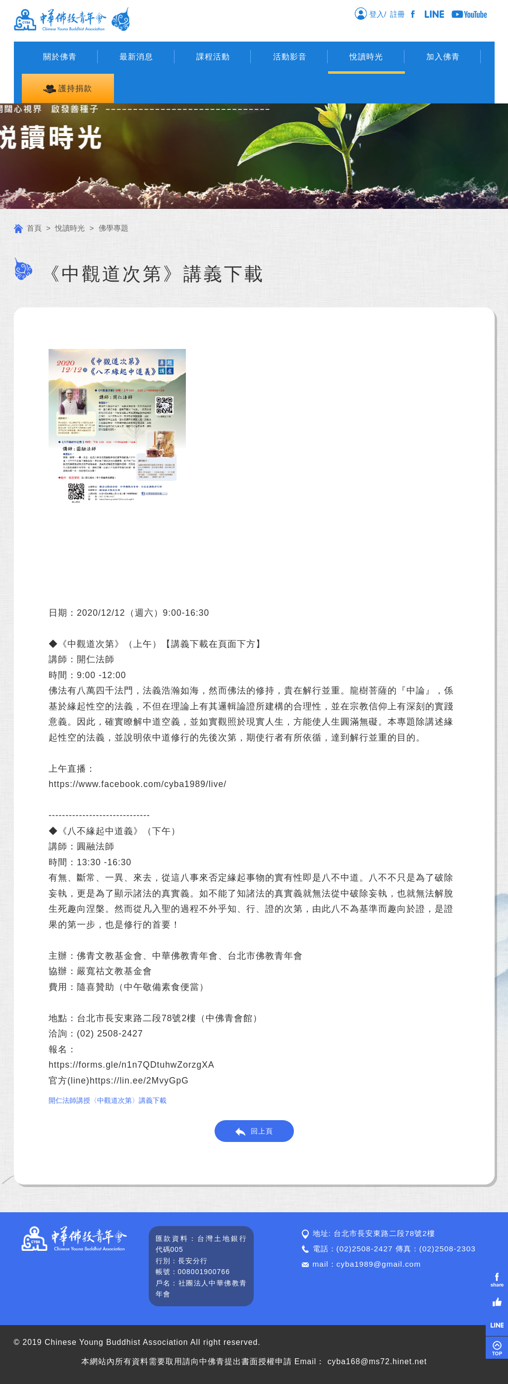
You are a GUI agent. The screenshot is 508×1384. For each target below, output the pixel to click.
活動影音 (290, 56)
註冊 (399, 14)
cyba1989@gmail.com (379, 1264)
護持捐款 (67, 89)
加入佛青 (443, 56)
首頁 (28, 228)
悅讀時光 (366, 56)
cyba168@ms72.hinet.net (377, 1361)
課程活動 (213, 56)
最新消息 (136, 56)
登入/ (370, 13)
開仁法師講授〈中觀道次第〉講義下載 (108, 1100)
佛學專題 (113, 228)
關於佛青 (60, 56)
